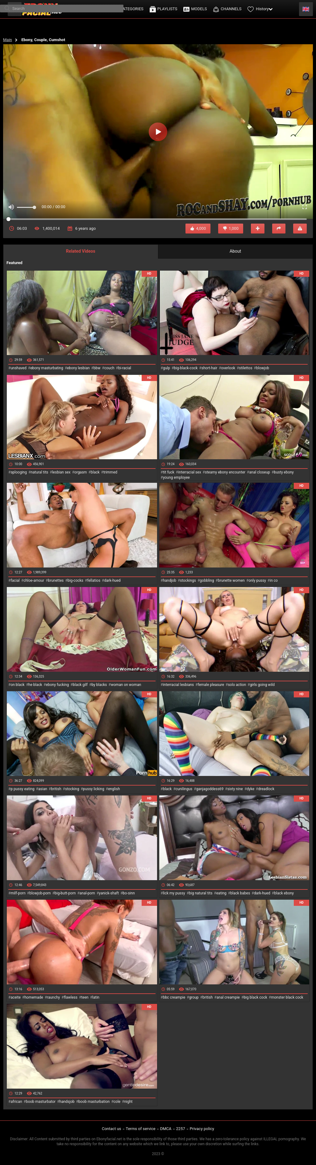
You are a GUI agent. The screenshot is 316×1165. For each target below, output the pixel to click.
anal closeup (259, 472)
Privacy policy (202, 1128)
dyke (250, 789)
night (128, 1101)
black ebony (284, 893)
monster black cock (287, 997)
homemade (33, 997)
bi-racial (124, 368)
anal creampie (228, 997)
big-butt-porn (65, 893)
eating (221, 893)
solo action (237, 685)
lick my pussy (174, 893)
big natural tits (200, 893)
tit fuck (168, 472)
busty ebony (283, 472)
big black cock (255, 997)
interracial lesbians (178, 685)
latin (95, 997)
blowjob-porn (40, 893)
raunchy (53, 997)
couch (109, 368)
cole (117, 1101)
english (114, 789)
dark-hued (112, 580)
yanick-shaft (109, 893)
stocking (72, 789)
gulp (166, 368)
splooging (18, 472)
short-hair (209, 368)
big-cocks (75, 580)
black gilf (80, 685)
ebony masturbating (46, 368)
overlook (228, 368)
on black (17, 685)
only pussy (257, 580)
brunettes (56, 580)
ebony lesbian (78, 368)
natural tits (39, 472)
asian (42, 789)
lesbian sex (61, 472)
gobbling (207, 580)
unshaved (18, 368)
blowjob (262, 368)
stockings (188, 580)
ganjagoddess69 (210, 789)
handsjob (66, 1101)
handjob (169, 580)
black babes (240, 893)
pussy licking (93, 789)
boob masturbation (94, 1101)
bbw (97, 368)
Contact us (111, 1128)
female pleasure (211, 685)
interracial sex (189, 472)
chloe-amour (33, 580)
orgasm (80, 472)
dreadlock (266, 789)
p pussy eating (22, 789)
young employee (176, 477)
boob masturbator (41, 1101)
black (95, 472)
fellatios (93, 580)
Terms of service (141, 1128)
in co (274, 580)
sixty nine (235, 789)
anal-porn (87, 893)
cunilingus (184, 789)
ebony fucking (57, 685)
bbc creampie (174, 997)
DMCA (166, 1128)
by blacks (99, 685)
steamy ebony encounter (225, 472)
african (16, 1101)
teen (84, 997)
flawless (70, 997)
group (194, 997)
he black (35, 685)
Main (7, 39)
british (56, 789)
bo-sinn (129, 893)
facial (14, 580)
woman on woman (126, 685)
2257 (180, 1128)
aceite (15, 997)
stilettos (245, 368)
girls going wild (262, 685)
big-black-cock (186, 368)
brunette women (231, 580)
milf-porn (17, 893)
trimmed (110, 472)
